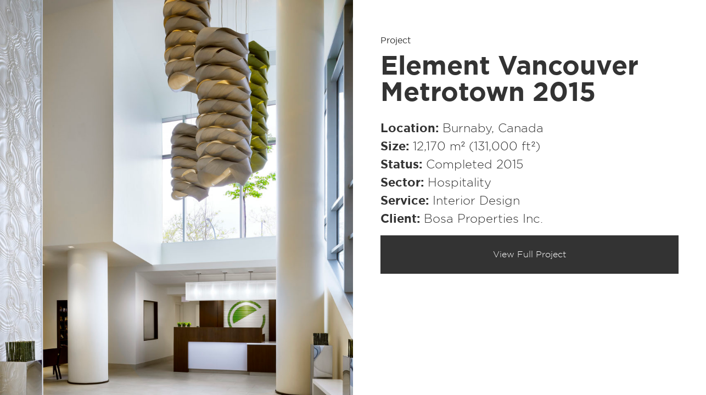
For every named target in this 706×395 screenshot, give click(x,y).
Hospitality (459, 183)
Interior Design (476, 201)
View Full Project (529, 254)
